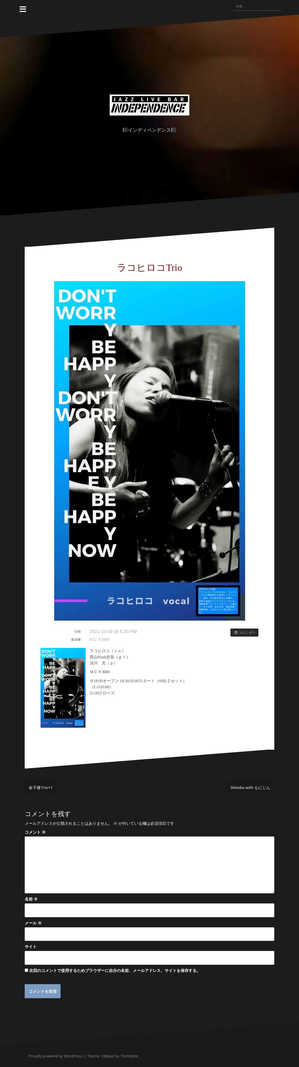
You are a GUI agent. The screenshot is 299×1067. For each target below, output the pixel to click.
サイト (31, 946)
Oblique (107, 1056)
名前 (31, 899)
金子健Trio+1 (41, 787)
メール (33, 922)
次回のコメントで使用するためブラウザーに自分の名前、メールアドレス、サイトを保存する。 (114, 970)
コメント (35, 832)
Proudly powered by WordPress (56, 1056)
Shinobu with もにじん (250, 787)
